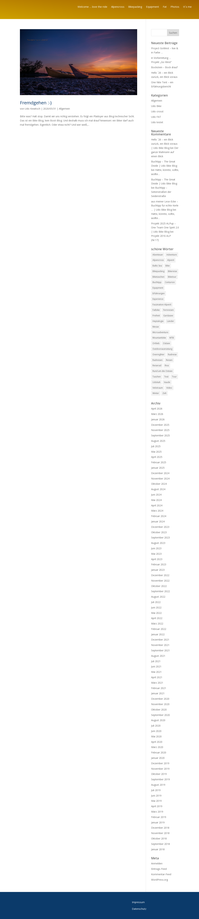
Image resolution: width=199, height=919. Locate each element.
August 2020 (158, 720)
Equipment (152, 6)
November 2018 (160, 833)
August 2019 (158, 784)
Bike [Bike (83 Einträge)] (167, 265)
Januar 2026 (158, 419)
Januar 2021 (158, 693)
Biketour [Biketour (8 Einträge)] (172, 276)
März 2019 (157, 811)
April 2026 (156, 408)
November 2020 (160, 704)
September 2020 (160, 715)
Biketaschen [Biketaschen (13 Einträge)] (158, 276)
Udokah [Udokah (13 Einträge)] (156, 382)
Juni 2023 (156, 548)
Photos (175, 6)
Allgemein (64, 108)
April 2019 (156, 806)
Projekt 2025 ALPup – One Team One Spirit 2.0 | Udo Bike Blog (165, 227)
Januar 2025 (158, 467)
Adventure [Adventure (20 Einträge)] (172, 254)
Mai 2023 (156, 553)
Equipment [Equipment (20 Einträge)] (158, 287)
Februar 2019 (158, 817)
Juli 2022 (156, 602)
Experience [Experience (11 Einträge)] (158, 298)
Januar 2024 (158, 521)
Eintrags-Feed (159, 868)
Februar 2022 (158, 629)
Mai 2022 (156, 613)
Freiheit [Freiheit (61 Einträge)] (156, 315)
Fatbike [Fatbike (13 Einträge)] (156, 309)
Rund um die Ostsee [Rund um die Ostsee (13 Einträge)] (162, 371)
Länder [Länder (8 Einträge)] (170, 321)
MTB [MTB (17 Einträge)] (171, 337)
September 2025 (160, 435)
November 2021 (160, 645)
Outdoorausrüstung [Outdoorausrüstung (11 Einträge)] (162, 348)
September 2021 (160, 650)
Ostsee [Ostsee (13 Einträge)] (166, 343)
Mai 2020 (156, 736)
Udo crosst (157, 111)
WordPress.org (159, 879)
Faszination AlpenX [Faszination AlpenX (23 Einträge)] (162, 304)
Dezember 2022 (160, 575)
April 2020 (156, 741)
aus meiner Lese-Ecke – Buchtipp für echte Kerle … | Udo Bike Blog (164, 205)
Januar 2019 (158, 822)
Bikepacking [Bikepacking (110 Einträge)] (158, 271)
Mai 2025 (156, 451)
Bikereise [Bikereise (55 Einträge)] (172, 271)
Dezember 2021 (160, 639)
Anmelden (156, 863)
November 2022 (160, 580)
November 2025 (160, 430)
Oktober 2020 (159, 709)
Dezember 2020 (160, 698)
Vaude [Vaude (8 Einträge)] (167, 382)
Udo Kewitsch (32, 108)
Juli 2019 (156, 790)
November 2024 (160, 478)
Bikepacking (135, 6)
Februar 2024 (158, 516)
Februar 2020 (158, 752)
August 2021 (158, 655)
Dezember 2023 (160, 527)
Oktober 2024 (159, 483)
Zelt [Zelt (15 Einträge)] (164, 393)
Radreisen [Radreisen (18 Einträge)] (157, 360)
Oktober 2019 (159, 774)
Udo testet (157, 122)
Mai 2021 (156, 672)
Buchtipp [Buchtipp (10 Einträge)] (157, 282)
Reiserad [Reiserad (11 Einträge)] (157, 365)
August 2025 (158, 440)
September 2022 (160, 591)
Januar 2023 (158, 569)
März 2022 (157, 623)
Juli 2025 (156, 446)
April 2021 (156, 677)
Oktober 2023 (159, 532)
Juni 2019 (156, 795)
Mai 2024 (156, 500)
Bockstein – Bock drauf (164, 67)
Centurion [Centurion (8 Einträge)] (170, 282)
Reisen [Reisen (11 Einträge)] (169, 360)
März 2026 (157, 414)
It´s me (187, 6)
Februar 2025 (158, 462)
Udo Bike (156, 106)
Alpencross (117, 6)
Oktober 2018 (159, 838)
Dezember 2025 (160, 424)
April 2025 (156, 457)
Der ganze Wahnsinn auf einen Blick (164, 152)
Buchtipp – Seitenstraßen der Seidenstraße (161, 192)
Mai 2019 (156, 800)
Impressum (138, 902)
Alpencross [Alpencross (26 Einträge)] (158, 260)
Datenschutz (139, 908)
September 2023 (160, 537)
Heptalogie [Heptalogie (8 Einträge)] (158, 321)
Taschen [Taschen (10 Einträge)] (157, 376)
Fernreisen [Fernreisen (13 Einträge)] (168, 309)
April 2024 (156, 505)
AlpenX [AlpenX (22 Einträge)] (170, 260)
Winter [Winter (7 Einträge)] (156, 393)
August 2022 (158, 596)
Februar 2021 (158, 688)
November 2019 (160, 768)
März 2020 (157, 747)
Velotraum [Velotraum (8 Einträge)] (158, 387)
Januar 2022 (158, 634)
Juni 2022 (156, 607)
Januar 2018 (158, 849)
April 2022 (156, 618)
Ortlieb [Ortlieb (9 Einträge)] (156, 343)
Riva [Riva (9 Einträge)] (167, 365)
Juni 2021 (156, 666)
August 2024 (158, 489)
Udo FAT (156, 116)
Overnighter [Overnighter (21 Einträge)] (158, 354)
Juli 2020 (156, 725)
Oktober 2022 (159, 586)
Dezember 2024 (160, 473)
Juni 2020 (156, 731)
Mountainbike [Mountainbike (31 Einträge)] (159, 337)
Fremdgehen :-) (36, 102)
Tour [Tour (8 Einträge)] (174, 376)
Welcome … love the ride (92, 6)
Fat (165, 6)
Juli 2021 (156, 661)
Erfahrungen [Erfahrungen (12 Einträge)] (159, 293)
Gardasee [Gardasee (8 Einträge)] (168, 315)
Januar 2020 (158, 758)
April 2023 (156, 559)
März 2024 (157, 510)
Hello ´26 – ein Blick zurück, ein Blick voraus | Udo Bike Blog (164, 144)
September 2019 (160, 779)
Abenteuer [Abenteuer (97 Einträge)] (158, 254)
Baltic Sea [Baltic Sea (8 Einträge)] (157, 265)
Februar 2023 (158, 564)
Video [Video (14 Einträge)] (169, 387)
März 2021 (157, 682)
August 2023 (158, 543)
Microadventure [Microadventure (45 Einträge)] (160, 332)
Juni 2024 (156, 494)
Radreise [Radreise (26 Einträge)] (172, 354)
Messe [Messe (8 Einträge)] (156, 326)
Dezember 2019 (160, 763)
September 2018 (160, 844)
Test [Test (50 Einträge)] (166, 376)
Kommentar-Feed (161, 874)
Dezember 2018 (160, 827)
